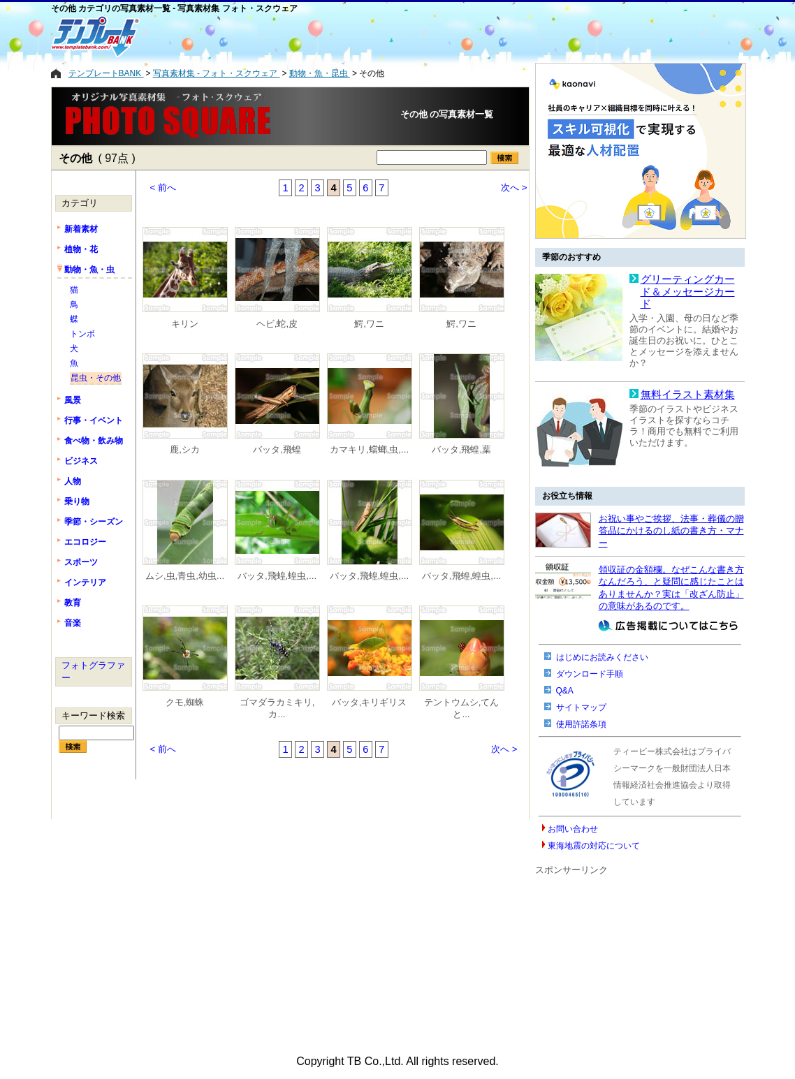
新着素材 (81, 229)
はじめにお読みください (602, 657)
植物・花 (81, 249)
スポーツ (81, 562)
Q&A (565, 691)
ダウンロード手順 (589, 674)
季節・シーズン (93, 522)
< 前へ (163, 187)
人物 (72, 481)
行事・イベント (93, 420)
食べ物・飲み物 (93, 441)
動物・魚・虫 (89, 269)
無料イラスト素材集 (688, 394)
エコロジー (85, 542)
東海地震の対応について (594, 846)
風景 (72, 400)
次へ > (514, 187)
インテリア (85, 582)
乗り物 (76, 501)
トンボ (82, 334)
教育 (72, 603)
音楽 (72, 623)
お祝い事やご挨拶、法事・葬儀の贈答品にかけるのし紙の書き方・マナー (671, 530)
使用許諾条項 (581, 724)
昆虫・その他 (96, 378)
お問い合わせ (573, 829)
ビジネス (81, 461)
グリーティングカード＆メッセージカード (688, 291)
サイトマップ (581, 707)
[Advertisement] (340, 36)
